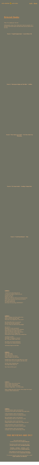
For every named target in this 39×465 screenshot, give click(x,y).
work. (31, 3)
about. (35, 3)
